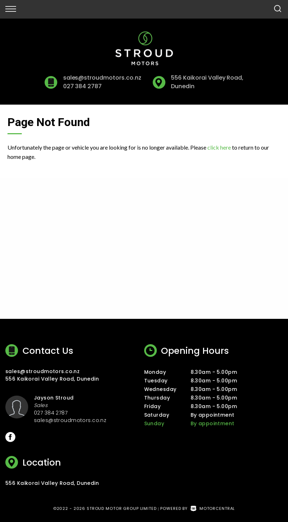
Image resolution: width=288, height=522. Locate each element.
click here (219, 147)
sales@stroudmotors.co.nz (102, 78)
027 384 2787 (82, 86)
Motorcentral (213, 508)
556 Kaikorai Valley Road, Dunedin (52, 378)
